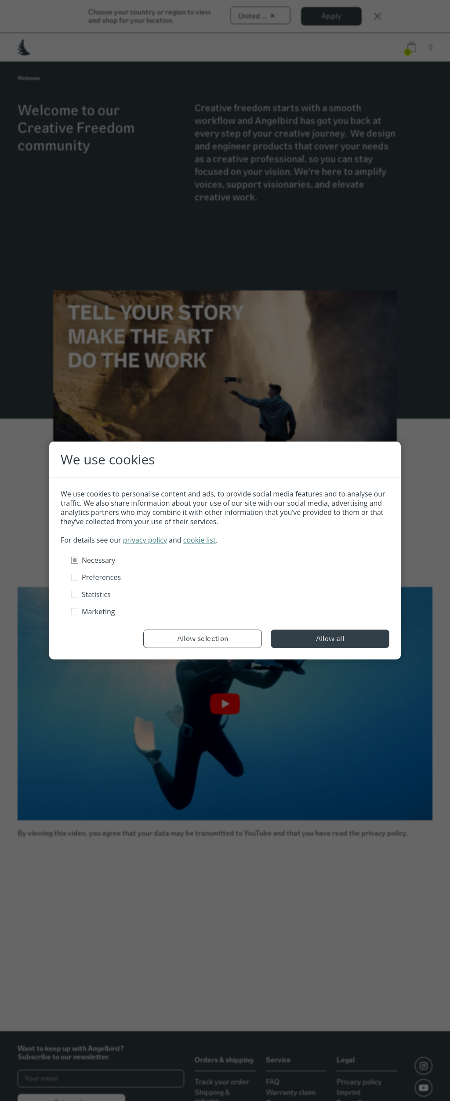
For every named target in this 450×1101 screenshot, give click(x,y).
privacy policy (145, 540)
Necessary (98, 560)
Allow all (330, 638)
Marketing (98, 611)
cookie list (199, 540)
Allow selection (203, 638)
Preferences (101, 577)
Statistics (96, 594)
